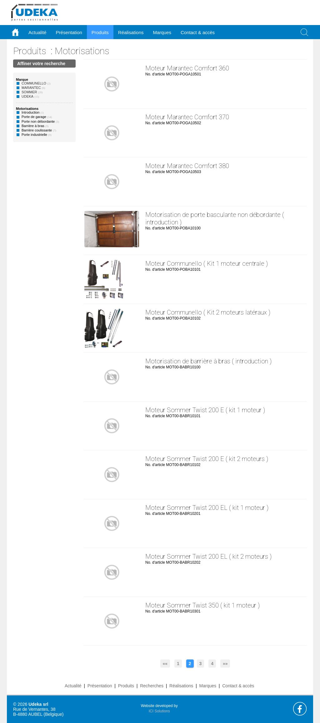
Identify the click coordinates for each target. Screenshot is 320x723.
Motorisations (82, 50)
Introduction (30, 112)
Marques (207, 685)
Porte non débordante (38, 121)
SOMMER (29, 92)
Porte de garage (34, 117)
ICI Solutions (159, 711)
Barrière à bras (33, 126)
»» (225, 663)
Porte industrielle (34, 134)
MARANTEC (31, 88)
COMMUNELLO (34, 83)
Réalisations (181, 685)
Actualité (73, 685)
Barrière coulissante (37, 130)
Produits (29, 50)
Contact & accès (198, 32)
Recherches (151, 685)
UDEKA (27, 96)
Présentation (100, 685)
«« (165, 663)
